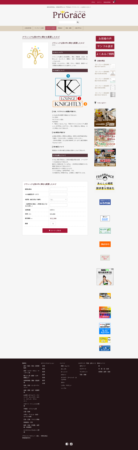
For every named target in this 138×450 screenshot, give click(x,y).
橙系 (43, 368)
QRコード (83, 365)
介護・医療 (27, 410)
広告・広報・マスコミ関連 (31, 418)
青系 (43, 376)
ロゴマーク (83, 368)
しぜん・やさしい (66, 384)
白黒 (43, 382)
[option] (35, 54)
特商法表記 (44, 435)
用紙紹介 (74, 28)
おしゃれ (63, 368)
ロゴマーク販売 (61, 28)
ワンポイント (84, 370)
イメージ (62, 362)
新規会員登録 (107, 2)
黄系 (43, 370)
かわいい (63, 373)
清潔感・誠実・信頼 (104, 370)
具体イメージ (101, 362)
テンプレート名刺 (45, 28)
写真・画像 (83, 373)
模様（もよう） (65, 365)
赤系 (43, 365)
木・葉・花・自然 (103, 368)
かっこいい (64, 370)
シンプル (63, 387)
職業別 (24, 362)
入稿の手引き (100, 28)
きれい (63, 381)
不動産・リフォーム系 (30, 407)
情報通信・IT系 (28, 421)
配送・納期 (86, 28)
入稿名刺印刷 (29, 28)
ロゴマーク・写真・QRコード (87, 362)
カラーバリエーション (47, 362)
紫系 (43, 379)
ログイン (99, 2)
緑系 (43, 373)
